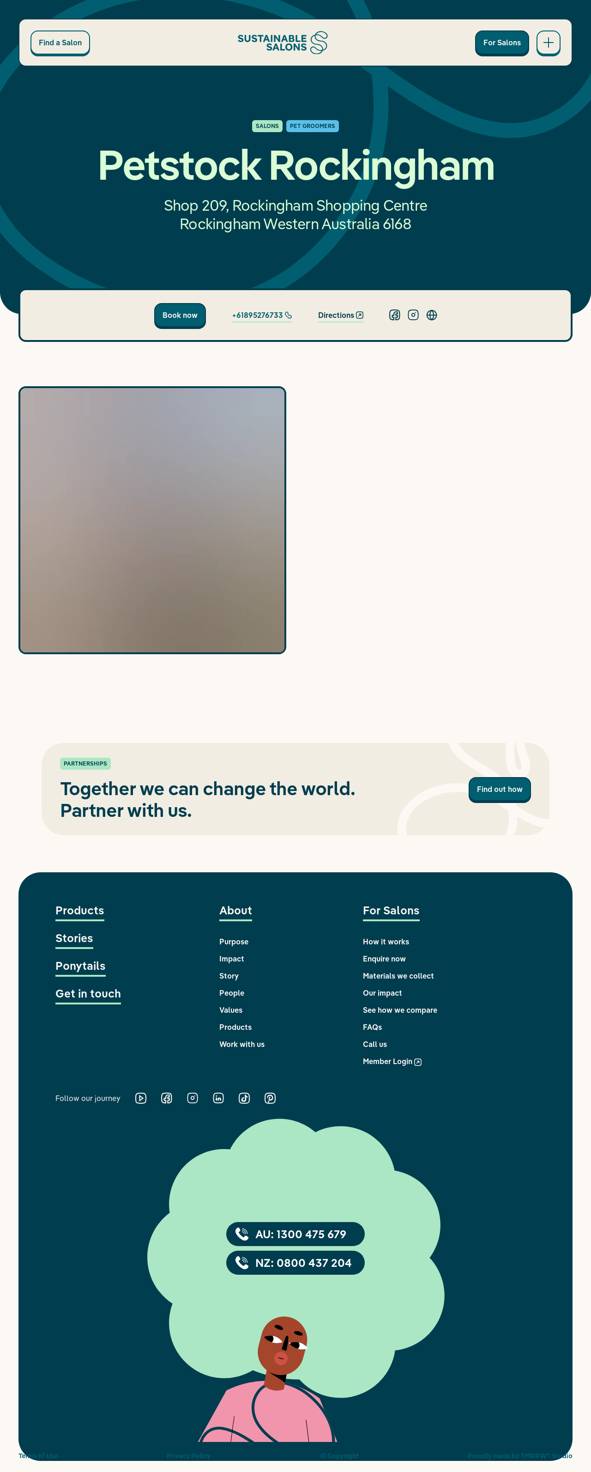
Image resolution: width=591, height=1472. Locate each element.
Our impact (382, 993)
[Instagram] (413, 315)
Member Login (392, 1061)
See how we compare (400, 1010)
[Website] (431, 315)
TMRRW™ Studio (547, 1456)
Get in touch (88, 993)
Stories (74, 938)
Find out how (500, 789)
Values (230, 1010)
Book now (180, 315)
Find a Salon (60, 42)
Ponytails (80, 966)
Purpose (233, 941)
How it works (386, 941)
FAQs (372, 1027)
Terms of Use (38, 1456)
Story (229, 975)
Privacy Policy (189, 1456)
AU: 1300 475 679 (290, 1234)
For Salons (502, 42)
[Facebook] (394, 315)
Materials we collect (398, 975)
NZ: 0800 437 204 (293, 1263)
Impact (231, 958)
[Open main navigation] (549, 42)
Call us (375, 1044)
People (231, 993)
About (235, 910)
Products (79, 910)
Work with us (242, 1044)
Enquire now (384, 958)
